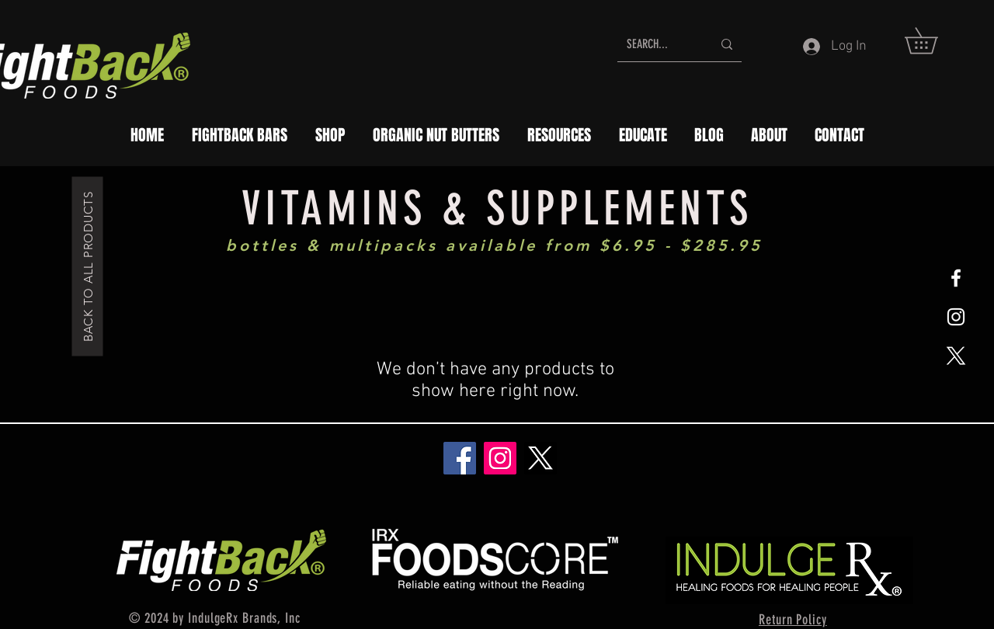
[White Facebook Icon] (956, 278)
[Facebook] (459, 458)
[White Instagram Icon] (956, 316)
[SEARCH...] (658, 44)
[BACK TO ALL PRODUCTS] (87, 266)
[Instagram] (500, 458)
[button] (934, 40)
